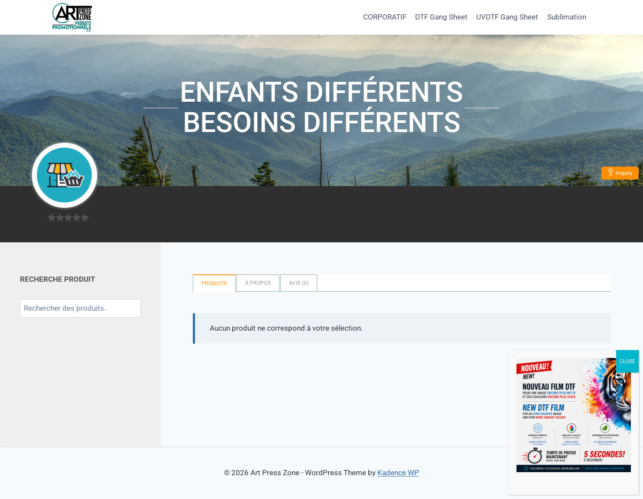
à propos (258, 283)
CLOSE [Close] (627, 361)
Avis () (299, 283)
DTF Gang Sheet (441, 17)
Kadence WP (398, 472)
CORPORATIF (384, 17)
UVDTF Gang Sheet (507, 17)
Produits (214, 283)
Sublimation (566, 17)
